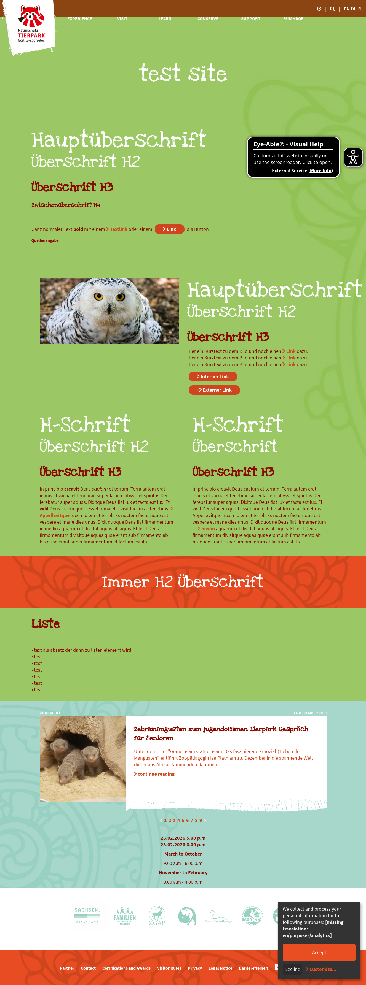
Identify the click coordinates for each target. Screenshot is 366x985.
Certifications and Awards (126, 968)
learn (165, 18)
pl (360, 9)
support (250, 18)
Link (171, 229)
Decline (292, 969)
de (354, 9)
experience (79, 18)
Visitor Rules (169, 968)
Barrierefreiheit (253, 968)
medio (208, 528)
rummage (293, 18)
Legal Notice (220, 968)
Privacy (195, 968)
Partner (67, 968)
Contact (88, 968)
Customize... (322, 969)
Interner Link (215, 376)
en (347, 9)
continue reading (156, 774)
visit (122, 18)
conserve (207, 18)
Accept (319, 952)
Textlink (118, 229)
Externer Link (217, 390)
